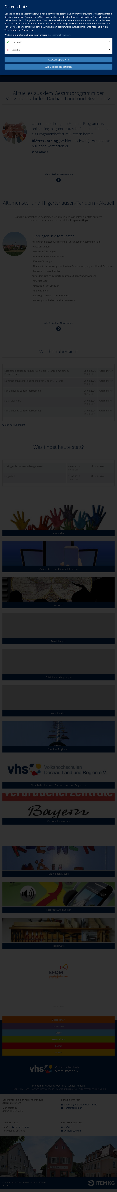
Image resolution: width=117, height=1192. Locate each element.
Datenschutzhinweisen (59, 34)
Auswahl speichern (58, 59)
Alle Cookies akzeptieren (58, 66)
